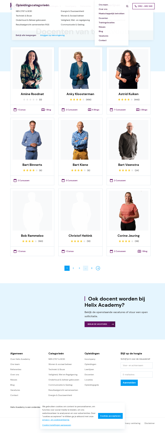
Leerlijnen (89, 369)
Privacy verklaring (131, 423)
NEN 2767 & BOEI (56, 359)
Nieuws (13, 379)
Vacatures (15, 390)
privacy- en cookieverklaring (55, 419)
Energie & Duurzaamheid (60, 395)
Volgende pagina (98, 268)
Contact (14, 395)
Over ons (99, 6)
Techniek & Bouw (56, 369)
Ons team (15, 364)
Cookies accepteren (110, 416)
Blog (12, 385)
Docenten (89, 374)
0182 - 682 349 (145, 6)
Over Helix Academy (20, 359)
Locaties (89, 379)
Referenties (85, 6)
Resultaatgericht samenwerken (63, 390)
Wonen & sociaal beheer (60, 364)
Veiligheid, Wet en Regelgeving (62, 374)
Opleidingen (52, 6)
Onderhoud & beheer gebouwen (63, 379)
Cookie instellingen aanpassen (56, 425)
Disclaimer (150, 423)
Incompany (70, 6)
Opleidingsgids (92, 385)
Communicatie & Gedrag (60, 385)
